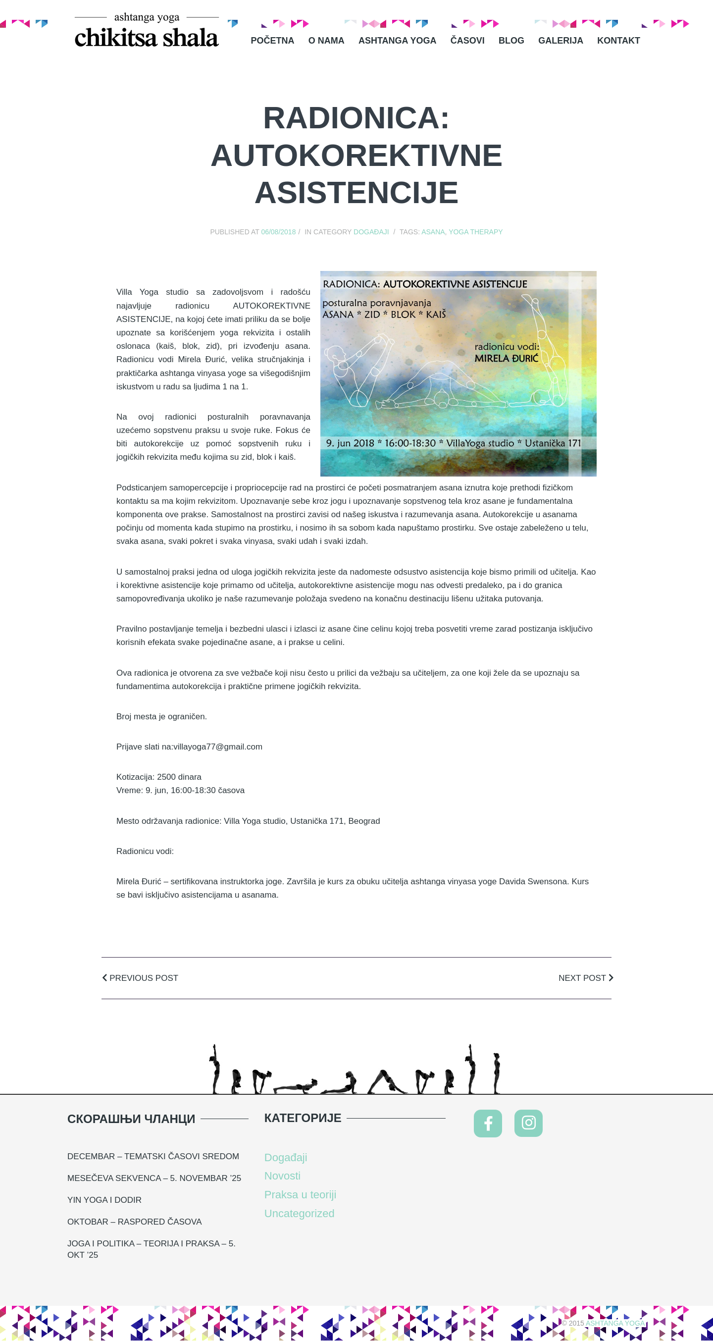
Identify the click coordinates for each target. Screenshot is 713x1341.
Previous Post (140, 978)
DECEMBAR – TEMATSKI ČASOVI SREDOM (153, 1156)
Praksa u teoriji (300, 1194)
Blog (511, 41)
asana (433, 232)
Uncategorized (299, 1213)
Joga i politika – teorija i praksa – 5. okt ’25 (151, 1249)
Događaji (371, 232)
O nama (326, 41)
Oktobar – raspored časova (134, 1222)
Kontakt (618, 41)
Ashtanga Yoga (397, 41)
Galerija (560, 41)
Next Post (586, 978)
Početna (273, 41)
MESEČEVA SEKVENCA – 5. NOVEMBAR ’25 (154, 1178)
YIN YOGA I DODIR (104, 1200)
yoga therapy (476, 232)
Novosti (282, 1176)
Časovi (468, 41)
